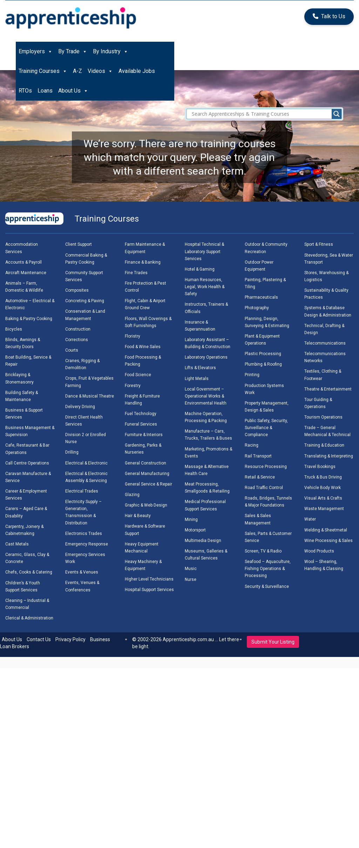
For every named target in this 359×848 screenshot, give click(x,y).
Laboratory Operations (206, 357)
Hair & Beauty (138, 515)
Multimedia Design (203, 540)
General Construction (145, 463)
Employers (36, 52)
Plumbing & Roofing (263, 364)
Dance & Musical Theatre (89, 396)
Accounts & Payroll (23, 262)
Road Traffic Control (264, 487)
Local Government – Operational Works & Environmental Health (205, 396)
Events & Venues (81, 572)
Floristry (132, 336)
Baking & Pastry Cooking (28, 318)
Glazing (132, 494)
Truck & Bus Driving (323, 477)
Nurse (190, 579)
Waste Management (324, 508)
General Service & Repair (148, 484)
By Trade (72, 52)
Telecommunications (325, 343)
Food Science (138, 374)
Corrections (76, 339)
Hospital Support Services (149, 589)
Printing (252, 374)
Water (310, 519)
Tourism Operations (323, 417)
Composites (77, 290)
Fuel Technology (140, 413)
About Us (73, 91)
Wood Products (319, 551)
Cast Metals (17, 544)
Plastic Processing (263, 353)
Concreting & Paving (84, 300)
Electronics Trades (83, 533)
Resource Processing (266, 466)
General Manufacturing (147, 473)
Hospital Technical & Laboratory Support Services (204, 251)
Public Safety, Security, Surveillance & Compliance (266, 427)
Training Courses (43, 71)
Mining (191, 519)
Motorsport (195, 530)
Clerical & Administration (29, 618)
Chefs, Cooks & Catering (28, 572)
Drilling (72, 452)
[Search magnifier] (336, 114)
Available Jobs (136, 71)
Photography (257, 307)
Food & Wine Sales (143, 346)
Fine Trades (136, 272)
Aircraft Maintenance (25, 272)
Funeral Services (141, 424)
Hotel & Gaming (200, 269)
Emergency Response (86, 544)
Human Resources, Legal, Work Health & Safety (204, 286)
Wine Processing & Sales (328, 540)
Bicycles (13, 329)
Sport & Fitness (318, 244)
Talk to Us (329, 16)
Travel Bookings (320, 466)
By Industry (110, 52)
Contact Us (39, 639)
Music (191, 568)
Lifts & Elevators (200, 367)
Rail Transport (258, 456)
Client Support (78, 244)
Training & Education (324, 445)
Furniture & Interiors (144, 434)
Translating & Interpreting (328, 456)
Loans (45, 90)
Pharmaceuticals (261, 297)
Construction (77, 329)
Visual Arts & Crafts (323, 498)
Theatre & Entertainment (328, 389)
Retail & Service (260, 477)
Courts (71, 350)
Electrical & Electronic (86, 463)
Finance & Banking (143, 262)
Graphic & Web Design (146, 505)
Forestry (133, 385)
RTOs (25, 90)
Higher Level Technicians (149, 579)
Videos (100, 71)
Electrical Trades (81, 491)
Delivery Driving (80, 406)
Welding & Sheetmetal (325, 530)
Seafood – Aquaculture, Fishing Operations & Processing (268, 568)
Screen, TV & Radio (263, 551)
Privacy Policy (70, 639)
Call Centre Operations (27, 463)
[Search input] (266, 114)
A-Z (77, 71)
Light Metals (197, 378)
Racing (251, 445)
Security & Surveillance (267, 586)
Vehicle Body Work (322, 487)
